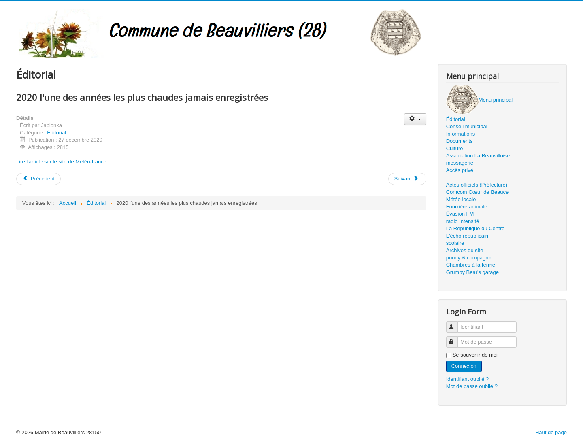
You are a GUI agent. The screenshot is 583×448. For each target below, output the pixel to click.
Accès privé (459, 170)
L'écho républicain (467, 236)
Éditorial (56, 133)
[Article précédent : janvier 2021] (38, 179)
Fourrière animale (466, 207)
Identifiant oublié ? (467, 379)
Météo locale (461, 199)
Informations (460, 134)
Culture (454, 148)
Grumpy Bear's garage (472, 272)
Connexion (464, 366)
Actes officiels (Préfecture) (476, 185)
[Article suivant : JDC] (407, 179)
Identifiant (455, 323)
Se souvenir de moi (475, 355)
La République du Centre (475, 228)
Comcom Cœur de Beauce (477, 192)
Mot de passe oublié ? (472, 386)
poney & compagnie (469, 258)
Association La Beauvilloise (478, 156)
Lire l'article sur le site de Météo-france (61, 162)
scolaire (455, 243)
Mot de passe (455, 338)
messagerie (459, 163)
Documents (459, 141)
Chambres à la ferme (470, 265)
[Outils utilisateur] (415, 119)
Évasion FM (460, 214)
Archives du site (464, 250)
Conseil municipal (466, 126)
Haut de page (551, 432)
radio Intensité (462, 221)
